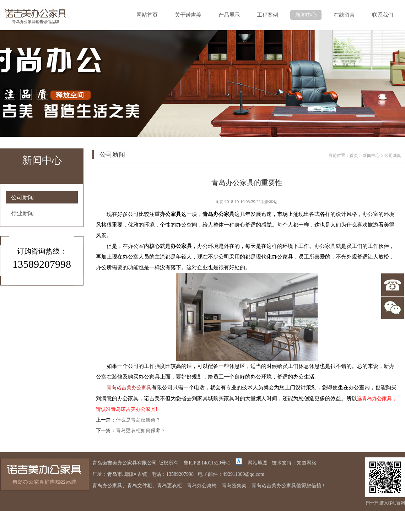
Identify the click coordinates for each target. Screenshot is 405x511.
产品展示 (229, 15)
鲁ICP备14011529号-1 (207, 463)
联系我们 (382, 15)
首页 (354, 155)
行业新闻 (22, 213)
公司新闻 (22, 197)
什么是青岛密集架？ (138, 420)
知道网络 (307, 463)
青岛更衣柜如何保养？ (141, 430)
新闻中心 (306, 15)
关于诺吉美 (188, 15)
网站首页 (147, 15)
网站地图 (258, 463)
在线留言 (344, 15)
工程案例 (267, 15)
